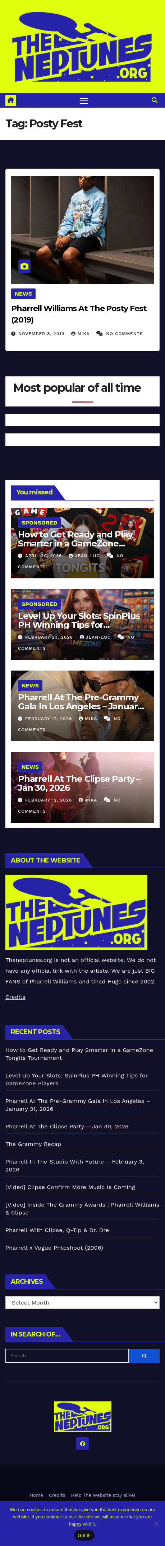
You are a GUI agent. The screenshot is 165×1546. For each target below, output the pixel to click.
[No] (156, 1523)
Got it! (84, 1535)
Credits (15, 996)
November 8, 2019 (42, 333)
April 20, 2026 (44, 555)
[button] (154, 100)
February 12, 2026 (49, 718)
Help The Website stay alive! (103, 1495)
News (23, 293)
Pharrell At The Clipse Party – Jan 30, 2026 (79, 783)
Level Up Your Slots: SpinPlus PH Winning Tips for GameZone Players (79, 625)
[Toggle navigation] (84, 100)
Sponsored (39, 522)
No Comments (124, 333)
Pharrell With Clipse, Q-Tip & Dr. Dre (57, 1230)
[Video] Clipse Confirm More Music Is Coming (70, 1187)
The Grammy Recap (33, 1144)
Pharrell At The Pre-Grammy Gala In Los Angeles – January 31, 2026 (80, 706)
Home (36, 1495)
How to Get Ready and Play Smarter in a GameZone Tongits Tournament (75, 543)
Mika (81, 333)
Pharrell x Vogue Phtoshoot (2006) (54, 1247)
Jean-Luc (85, 555)
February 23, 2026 (50, 637)
